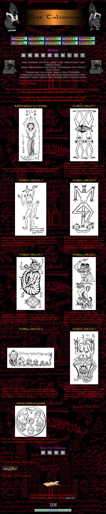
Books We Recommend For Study (71, 74)
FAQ (74, 67)
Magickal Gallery (61, 77)
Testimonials (74, 72)
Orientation (33, 62)
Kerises (53, 67)
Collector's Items (71, 62)
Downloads (44, 62)
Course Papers (40, 74)
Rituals (58, 64)
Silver (65, 72)
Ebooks (24, 67)
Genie (46, 67)
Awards (56, 69)
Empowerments (64, 67)
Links (60, 62)
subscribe (70, 497)
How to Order (46, 72)
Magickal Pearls (35, 67)
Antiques (34, 77)
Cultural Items (27, 74)
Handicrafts (24, 77)
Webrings (52, 74)
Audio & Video (46, 77)
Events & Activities (78, 77)
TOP (53, 504)
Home (24, 62)
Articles (53, 62)
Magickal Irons (32, 72)
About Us (57, 72)
